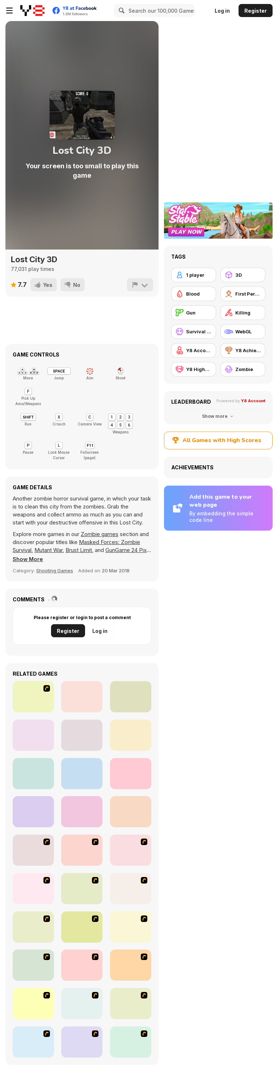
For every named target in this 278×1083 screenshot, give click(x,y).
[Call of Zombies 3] (81, 696)
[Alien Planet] (33, 811)
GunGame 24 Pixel (128, 550)
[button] (28, 559)
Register (255, 11)
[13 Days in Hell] (33, 965)
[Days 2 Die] (130, 1042)
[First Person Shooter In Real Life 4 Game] (130, 1003)
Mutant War (48, 550)
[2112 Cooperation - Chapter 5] (81, 1042)
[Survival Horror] (193, 331)
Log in (222, 11)
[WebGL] (242, 331)
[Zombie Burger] (33, 1042)
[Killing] (242, 312)
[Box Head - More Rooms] (33, 888)
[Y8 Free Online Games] (32, 10)
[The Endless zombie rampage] (33, 927)
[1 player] (193, 275)
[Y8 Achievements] (242, 350)
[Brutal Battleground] (81, 811)
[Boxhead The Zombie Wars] (130, 965)
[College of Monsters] (81, 773)
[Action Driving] (33, 696)
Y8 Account (253, 400)
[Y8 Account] (193, 350)
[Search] (120, 10)
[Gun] (193, 312)
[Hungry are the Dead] (130, 927)
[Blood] (193, 294)
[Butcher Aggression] (130, 696)
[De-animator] (130, 850)
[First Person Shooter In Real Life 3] (81, 1003)
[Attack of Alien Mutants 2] (33, 773)
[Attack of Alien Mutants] (130, 735)
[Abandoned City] (130, 811)
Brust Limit (79, 550)
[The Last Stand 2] (33, 1003)
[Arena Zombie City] (130, 773)
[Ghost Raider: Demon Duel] (33, 850)
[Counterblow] (81, 735)
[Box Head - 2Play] (81, 927)
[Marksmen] (81, 965)
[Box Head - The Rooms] (81, 888)
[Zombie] (242, 369)
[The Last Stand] (130, 888)
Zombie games (99, 534)
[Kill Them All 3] (33, 735)
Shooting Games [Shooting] (54, 570)
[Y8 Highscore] (193, 369)
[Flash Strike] (81, 850)
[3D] (242, 275)
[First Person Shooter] (242, 294)
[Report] (140, 284)
